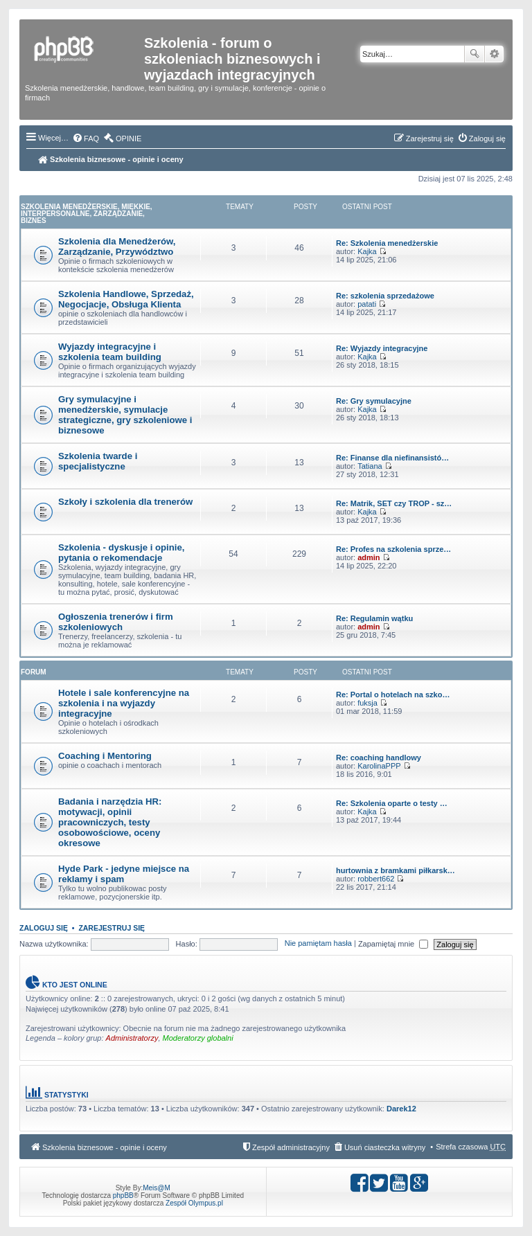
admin (368, 557)
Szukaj (474, 54)
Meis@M (156, 1188)
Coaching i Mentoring (105, 756)
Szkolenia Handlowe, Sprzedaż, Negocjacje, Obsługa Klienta (126, 299)
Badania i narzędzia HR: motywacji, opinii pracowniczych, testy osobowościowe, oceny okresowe (110, 822)
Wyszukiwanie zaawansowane (494, 54)
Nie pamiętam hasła (318, 944)
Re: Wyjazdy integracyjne (381, 348)
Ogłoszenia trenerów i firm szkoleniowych (115, 621)
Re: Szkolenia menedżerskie (387, 243)
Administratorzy (132, 1038)
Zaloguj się (43, 928)
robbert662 (375, 879)
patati (366, 304)
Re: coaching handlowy (378, 757)
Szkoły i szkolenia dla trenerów (125, 501)
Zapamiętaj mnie (393, 944)
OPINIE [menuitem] (128, 138)
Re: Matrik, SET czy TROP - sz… (394, 503)
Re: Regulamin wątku (374, 618)
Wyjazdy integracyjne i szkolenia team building (109, 351)
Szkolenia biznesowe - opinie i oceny (111, 159)
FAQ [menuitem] (91, 138)
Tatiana (369, 466)
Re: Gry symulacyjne (373, 401)
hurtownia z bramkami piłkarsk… (395, 870)
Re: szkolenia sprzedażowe (385, 296)
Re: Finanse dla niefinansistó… (392, 458)
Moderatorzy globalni (198, 1038)
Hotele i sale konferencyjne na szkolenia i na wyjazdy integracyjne (123, 703)
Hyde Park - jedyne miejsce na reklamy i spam (123, 873)
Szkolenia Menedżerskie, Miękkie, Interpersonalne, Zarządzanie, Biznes (86, 213)
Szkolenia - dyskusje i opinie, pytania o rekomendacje (121, 552)
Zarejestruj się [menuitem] (430, 138)
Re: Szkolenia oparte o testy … (391, 803)
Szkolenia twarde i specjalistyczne (97, 461)
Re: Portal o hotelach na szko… (393, 694)
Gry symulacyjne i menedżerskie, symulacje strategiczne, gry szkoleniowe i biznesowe (125, 415)
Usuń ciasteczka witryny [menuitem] (384, 1147)
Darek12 (401, 1108)
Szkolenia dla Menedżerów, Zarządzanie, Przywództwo (117, 246)
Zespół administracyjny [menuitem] (291, 1147)
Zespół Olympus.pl (194, 1203)
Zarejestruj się (111, 928)
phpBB (123, 1195)
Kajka (367, 251)
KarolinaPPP (378, 766)
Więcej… (53, 138)
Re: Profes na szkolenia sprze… (393, 549)
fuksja (367, 703)
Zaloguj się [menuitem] (487, 138)
